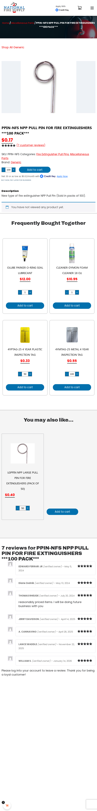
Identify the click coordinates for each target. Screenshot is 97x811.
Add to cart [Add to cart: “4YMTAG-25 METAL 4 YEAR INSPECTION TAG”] (72, 387)
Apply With (62, 8)
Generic (16, 162)
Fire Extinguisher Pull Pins (52, 154)
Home (5, 23)
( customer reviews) (30, 145)
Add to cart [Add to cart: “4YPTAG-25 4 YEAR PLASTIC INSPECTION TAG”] (25, 387)
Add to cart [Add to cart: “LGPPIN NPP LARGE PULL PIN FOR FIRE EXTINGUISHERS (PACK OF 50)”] (62, 512)
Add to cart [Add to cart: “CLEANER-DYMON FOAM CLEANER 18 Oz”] (72, 305)
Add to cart (34, 170)
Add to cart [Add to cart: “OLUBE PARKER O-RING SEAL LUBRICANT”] (25, 305)
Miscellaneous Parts (22, 23)
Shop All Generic (13, 47)
